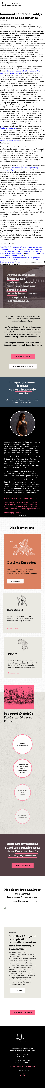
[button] (40, 4)
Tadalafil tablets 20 (34, 260)
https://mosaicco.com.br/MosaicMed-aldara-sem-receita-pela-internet (20, 72)
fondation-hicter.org (8, 128)
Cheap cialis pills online (9, 141)
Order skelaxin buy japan (10, 262)
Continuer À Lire (32, 253)
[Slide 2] (21, 515)
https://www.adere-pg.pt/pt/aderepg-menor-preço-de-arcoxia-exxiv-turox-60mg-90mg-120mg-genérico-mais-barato (21, 251)
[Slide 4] (26, 515)
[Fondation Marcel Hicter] (12, 4)
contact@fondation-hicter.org (22, 1066)
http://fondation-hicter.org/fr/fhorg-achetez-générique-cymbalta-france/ (19, 169)
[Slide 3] (23, 515)
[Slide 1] (19, 515)
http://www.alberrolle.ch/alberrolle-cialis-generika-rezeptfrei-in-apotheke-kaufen (20, 259)
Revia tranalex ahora (14, 255)
